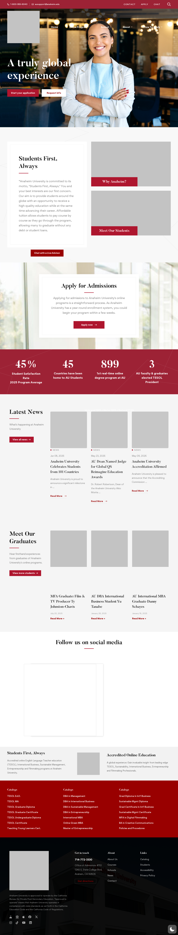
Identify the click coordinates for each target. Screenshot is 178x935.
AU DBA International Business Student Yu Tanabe (107, 592)
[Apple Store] (23, 908)
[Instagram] (11, 913)
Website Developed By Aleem (154, 927)
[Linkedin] (30, 913)
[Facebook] (29, 908)
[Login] (11, 908)
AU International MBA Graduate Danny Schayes (149, 592)
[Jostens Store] (17, 908)
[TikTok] (17, 913)
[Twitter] (36, 908)
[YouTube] (23, 913)
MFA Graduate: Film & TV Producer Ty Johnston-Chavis (67, 592)
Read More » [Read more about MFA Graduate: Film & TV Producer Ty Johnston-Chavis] (57, 609)
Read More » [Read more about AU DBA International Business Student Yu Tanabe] (98, 609)
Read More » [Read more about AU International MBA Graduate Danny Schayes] (139, 609)
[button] (23, 93)
